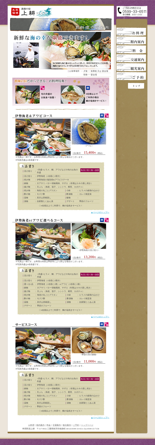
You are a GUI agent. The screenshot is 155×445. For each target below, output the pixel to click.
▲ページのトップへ (100, 212)
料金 (49, 425)
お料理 (31, 425)
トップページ (87, 425)
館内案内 (40, 425)
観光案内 (67, 425)
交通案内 (57, 425)
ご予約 (76, 425)
